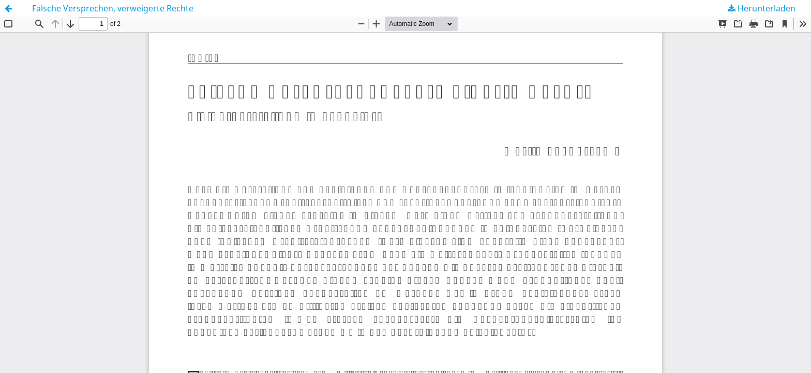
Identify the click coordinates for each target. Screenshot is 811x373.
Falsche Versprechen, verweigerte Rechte (112, 8)
